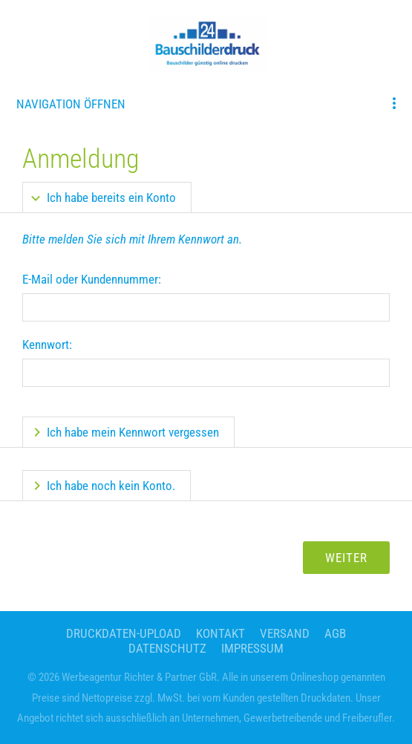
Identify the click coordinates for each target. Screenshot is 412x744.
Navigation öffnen (70, 104)
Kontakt (220, 633)
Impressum (252, 648)
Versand (285, 633)
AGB (335, 633)
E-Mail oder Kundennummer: (91, 279)
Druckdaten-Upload (123, 633)
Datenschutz (167, 648)
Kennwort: (47, 344)
